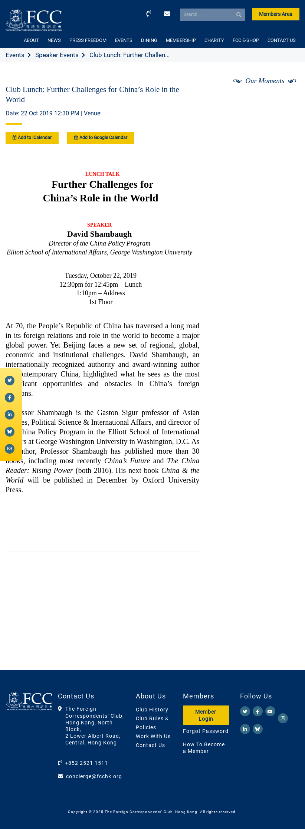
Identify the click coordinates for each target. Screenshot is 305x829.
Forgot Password (206, 731)
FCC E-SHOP (246, 40)
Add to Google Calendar (100, 137)
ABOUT (31, 40)
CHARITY (214, 40)
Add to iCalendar (32, 137)
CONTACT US (282, 40)
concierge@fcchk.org (94, 776)
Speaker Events (57, 55)
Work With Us (153, 736)
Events (15, 55)
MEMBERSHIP (181, 40)
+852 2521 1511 (86, 763)
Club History (152, 710)
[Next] (286, 100)
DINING (149, 40)
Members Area (275, 14)
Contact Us (150, 745)
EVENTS (123, 40)
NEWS (54, 40)
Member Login (205, 715)
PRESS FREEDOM (87, 40)
